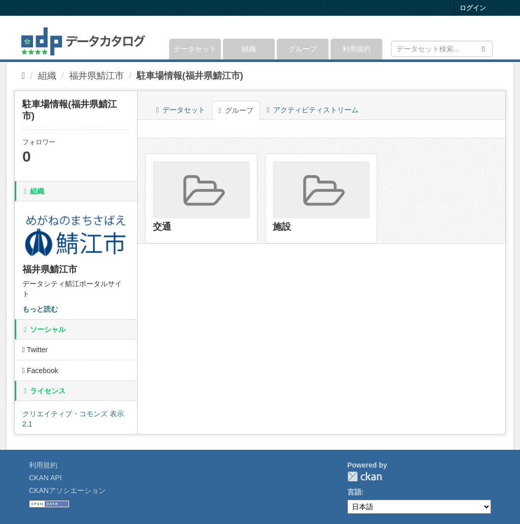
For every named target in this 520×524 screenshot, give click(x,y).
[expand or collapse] (492, 37)
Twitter (35, 350)
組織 (249, 49)
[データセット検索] (442, 49)
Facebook (40, 370)
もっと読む (40, 309)
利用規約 (356, 49)
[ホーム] (23, 76)
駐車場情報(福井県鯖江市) (190, 76)
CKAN (364, 476)
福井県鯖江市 (96, 76)
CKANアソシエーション (67, 490)
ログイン (473, 8)
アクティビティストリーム (313, 110)
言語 (354, 492)
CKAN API (45, 478)
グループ (302, 49)
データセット (195, 49)
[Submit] (483, 48)
